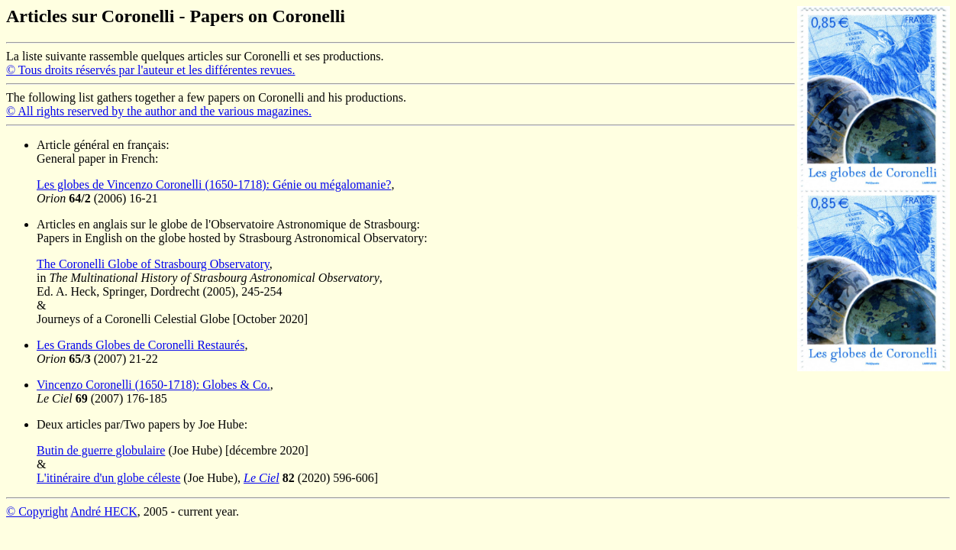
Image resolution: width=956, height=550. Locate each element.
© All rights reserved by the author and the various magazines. (159, 111)
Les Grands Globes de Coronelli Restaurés (140, 344)
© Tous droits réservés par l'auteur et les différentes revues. (151, 69)
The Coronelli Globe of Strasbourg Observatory (153, 263)
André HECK (103, 511)
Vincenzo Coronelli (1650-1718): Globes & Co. (153, 384)
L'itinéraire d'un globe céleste (108, 477)
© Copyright (37, 511)
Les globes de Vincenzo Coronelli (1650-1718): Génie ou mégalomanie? (214, 184)
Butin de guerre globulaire (101, 450)
